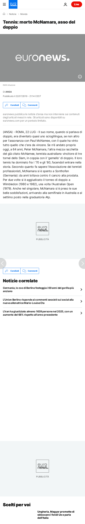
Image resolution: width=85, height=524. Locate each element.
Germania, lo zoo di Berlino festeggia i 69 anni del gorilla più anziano (38, 289)
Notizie (12, 14)
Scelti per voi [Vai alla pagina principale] (16, 504)
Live (76, 4)
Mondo (23, 14)
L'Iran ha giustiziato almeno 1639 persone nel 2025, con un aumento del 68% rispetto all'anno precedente (38, 313)
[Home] (4, 14)
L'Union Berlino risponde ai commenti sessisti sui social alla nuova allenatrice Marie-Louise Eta (38, 301)
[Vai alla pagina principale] (13, 4)
